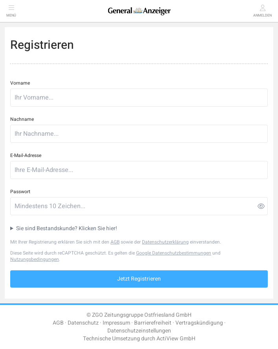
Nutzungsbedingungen (34, 259)
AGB (115, 242)
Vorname (20, 83)
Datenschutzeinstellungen (139, 331)
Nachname (22, 119)
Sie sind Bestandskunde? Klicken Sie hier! (66, 229)
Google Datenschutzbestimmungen (173, 253)
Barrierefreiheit (152, 323)
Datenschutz (83, 323)
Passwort (20, 191)
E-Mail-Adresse (25, 155)
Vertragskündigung (199, 323)
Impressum (116, 323)
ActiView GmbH (175, 338)
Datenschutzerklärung (165, 242)
